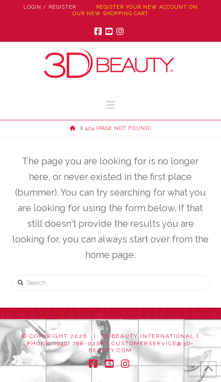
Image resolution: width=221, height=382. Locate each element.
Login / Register (49, 7)
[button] (110, 105)
